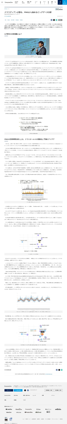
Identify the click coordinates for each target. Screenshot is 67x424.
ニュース (34, 395)
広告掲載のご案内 (58, 390)
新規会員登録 (18, 390)
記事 (40, 2)
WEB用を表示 (7, 369)
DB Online (16, 395)
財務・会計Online (26, 395)
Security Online (7, 395)
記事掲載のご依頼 (49, 390)
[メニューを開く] (2, 2)
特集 (48, 2)
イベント (44, 2)
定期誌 (52, 2)
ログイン (9, 390)
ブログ (24, 400)
